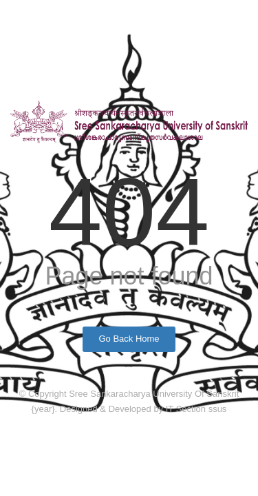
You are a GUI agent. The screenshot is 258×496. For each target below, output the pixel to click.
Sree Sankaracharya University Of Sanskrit (154, 394)
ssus (217, 409)
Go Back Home (128, 338)
